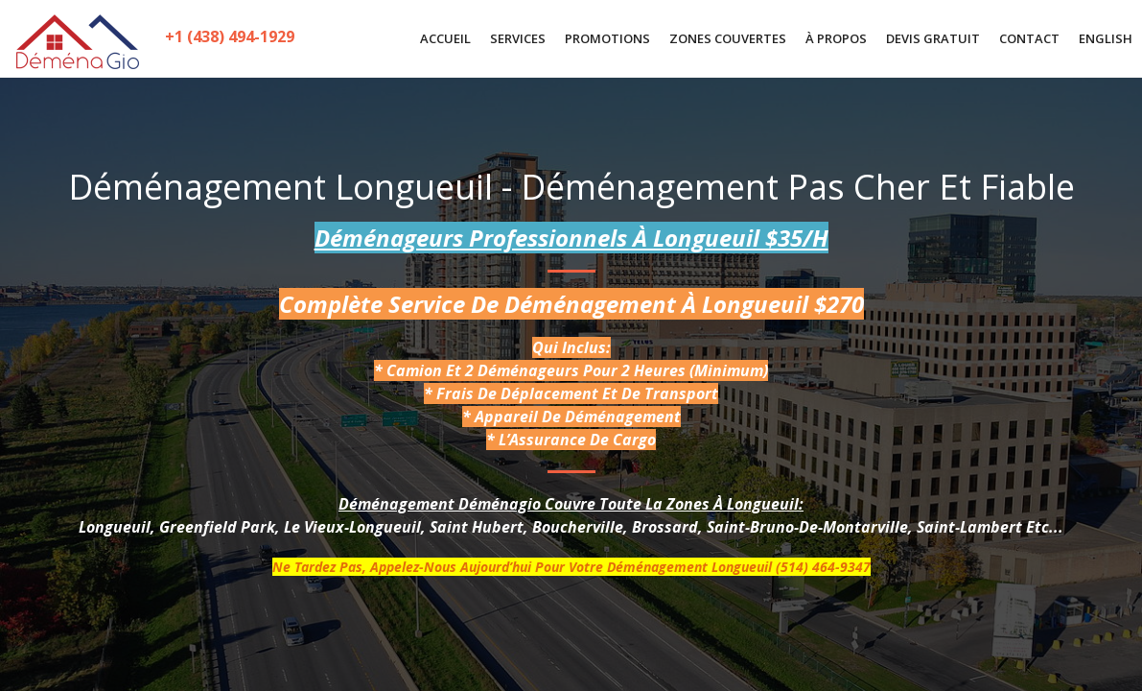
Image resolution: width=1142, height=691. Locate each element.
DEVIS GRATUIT (933, 38)
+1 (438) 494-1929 (230, 39)
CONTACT (1029, 38)
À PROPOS (836, 38)
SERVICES (518, 38)
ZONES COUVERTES (727, 38)
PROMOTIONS (607, 38)
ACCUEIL (445, 38)
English (1105, 38)
